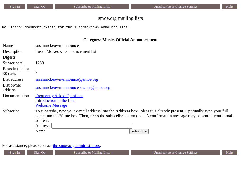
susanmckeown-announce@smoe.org (66, 81)
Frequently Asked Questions (59, 97)
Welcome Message (51, 106)
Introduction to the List (54, 102)
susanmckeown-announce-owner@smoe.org (72, 89)
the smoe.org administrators (76, 147)
